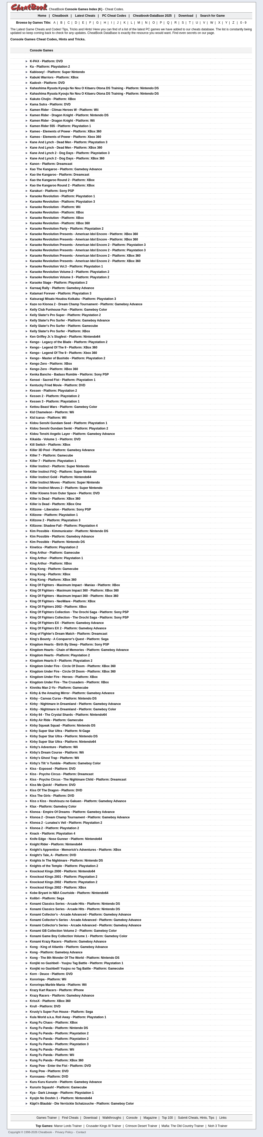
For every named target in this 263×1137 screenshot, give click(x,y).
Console (132, 1118)
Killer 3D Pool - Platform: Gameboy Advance (62, 450)
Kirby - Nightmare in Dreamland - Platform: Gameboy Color (73, 709)
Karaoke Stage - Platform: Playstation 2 (58, 282)
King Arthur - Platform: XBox (51, 563)
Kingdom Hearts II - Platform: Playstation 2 (61, 660)
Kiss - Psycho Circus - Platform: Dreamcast (61, 774)
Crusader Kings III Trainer (103, 1126)
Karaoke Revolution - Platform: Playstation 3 (62, 201)
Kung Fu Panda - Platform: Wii (52, 1049)
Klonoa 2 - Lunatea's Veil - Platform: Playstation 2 (66, 823)
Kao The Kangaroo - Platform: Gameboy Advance (66, 169)
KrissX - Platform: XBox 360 (50, 1001)
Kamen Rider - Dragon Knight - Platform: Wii (62, 120)
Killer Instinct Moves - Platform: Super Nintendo (65, 482)
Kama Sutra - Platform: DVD (50, 104)
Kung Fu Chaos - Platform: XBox (54, 1022)
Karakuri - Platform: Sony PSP (52, 191)
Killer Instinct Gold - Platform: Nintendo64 (60, 477)
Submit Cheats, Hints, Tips (196, 1118)
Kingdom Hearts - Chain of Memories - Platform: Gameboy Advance (79, 650)
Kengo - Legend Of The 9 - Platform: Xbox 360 (63, 353)
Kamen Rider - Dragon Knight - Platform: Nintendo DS (69, 115)
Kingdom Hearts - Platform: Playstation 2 (60, 655)
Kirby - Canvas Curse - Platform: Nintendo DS (63, 698)
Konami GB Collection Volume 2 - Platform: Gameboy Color (73, 931)
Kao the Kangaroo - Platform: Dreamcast (59, 174)
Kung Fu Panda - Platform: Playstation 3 (59, 1044)
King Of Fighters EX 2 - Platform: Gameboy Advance (68, 628)
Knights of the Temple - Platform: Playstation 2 (64, 866)
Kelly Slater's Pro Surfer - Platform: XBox (60, 331)
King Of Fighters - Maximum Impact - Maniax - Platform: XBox (75, 585)
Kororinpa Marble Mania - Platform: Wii (58, 985)
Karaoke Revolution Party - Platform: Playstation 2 (67, 228)
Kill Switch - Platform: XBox (50, 444)
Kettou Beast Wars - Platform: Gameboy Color (63, 407)
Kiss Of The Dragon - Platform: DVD (56, 790)
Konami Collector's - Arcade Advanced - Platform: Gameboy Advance (80, 914)
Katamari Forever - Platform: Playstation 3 (60, 293)
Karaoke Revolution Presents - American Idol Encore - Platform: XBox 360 (84, 234)
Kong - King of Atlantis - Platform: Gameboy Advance (69, 947)
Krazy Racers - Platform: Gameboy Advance (62, 995)
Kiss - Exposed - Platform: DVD (53, 769)
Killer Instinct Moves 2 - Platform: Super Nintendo (66, 488)
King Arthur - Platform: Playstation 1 (56, 558)
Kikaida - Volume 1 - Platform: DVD (55, 439)
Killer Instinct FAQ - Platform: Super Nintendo (63, 471)
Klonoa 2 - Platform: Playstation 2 (54, 828)
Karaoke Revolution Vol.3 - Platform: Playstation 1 (66, 266)
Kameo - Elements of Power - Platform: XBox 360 (65, 131)
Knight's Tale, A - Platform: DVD (53, 855)
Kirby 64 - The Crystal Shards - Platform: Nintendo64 (68, 715)
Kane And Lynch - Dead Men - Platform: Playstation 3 (68, 142)
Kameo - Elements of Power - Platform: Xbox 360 (65, 137)
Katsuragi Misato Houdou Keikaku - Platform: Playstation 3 (73, 299)
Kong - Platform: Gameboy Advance (56, 952)
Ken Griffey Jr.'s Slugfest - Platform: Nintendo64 (65, 336)
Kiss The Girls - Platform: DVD (52, 796)
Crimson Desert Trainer (141, 1126)
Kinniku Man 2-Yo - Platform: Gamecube (59, 688)
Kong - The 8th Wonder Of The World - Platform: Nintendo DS (74, 958)
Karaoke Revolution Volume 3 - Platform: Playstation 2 (69, 277)
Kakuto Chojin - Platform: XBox (53, 99)
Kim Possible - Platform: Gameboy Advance (62, 536)
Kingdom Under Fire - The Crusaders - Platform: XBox (69, 682)
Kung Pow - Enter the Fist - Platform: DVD (60, 1066)
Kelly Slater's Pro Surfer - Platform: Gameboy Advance (70, 320)
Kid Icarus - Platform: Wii (48, 417)
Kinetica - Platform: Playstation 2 (54, 547)
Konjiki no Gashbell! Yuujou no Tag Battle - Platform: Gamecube (77, 968)
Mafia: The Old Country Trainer (183, 1126)
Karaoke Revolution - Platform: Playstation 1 (62, 196)
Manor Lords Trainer (68, 1126)
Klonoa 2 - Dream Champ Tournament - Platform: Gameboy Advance (80, 817)
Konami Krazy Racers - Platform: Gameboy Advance (68, 941)
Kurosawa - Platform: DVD (49, 1076)
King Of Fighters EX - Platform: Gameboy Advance (67, 623)
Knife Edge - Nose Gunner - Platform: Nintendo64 (66, 839)
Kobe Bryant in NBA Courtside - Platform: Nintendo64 (69, 893)
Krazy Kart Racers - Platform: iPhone (57, 990)
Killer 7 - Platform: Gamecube (51, 455)
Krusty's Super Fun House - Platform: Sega (61, 1012)
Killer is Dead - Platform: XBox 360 (55, 498)
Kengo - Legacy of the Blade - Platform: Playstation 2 (68, 342)
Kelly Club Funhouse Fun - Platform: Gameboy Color (68, 309)
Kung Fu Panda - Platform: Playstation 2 (59, 1033)
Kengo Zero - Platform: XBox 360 (54, 369)
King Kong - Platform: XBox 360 (53, 579)
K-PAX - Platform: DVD (46, 61)
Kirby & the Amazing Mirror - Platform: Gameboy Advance (72, 693)
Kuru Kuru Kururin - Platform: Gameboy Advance (66, 1082)
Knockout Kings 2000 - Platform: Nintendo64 (62, 871)
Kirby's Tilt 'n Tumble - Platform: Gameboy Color (65, 763)
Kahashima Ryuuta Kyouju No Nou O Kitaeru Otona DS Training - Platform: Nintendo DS (94, 88)
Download (90, 1118)
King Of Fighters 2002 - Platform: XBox (58, 606)
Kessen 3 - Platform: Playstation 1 (54, 401)
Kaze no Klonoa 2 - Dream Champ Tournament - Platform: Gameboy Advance (86, 304)
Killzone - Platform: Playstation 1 (54, 515)
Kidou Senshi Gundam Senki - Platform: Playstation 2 (69, 428)
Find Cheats (70, 1118)
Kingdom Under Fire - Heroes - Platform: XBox (64, 677)
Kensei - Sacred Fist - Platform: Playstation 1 (62, 380)
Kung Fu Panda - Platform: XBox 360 (56, 1060)
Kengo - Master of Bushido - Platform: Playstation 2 (67, 358)
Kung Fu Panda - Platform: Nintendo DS (59, 1028)
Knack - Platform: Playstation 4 (52, 833)
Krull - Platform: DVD (45, 1006)
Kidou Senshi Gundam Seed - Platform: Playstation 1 (68, 423)
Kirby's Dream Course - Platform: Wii (57, 752)
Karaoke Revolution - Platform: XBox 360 (60, 223)
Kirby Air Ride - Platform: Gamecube (56, 720)
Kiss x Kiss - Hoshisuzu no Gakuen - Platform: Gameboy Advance (78, 801)
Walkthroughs (111, 1118)
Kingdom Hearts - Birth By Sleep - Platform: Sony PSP (69, 644)
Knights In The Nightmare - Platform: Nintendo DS (66, 860)
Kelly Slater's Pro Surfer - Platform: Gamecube (64, 326)
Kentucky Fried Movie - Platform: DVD (57, 385)
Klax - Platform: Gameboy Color (53, 806)
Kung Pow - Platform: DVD (49, 1071)
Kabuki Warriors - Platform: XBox (54, 77)
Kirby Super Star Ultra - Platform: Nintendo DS (64, 736)
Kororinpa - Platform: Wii (48, 979)
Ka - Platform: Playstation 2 (50, 66)
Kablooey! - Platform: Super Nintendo (57, 72)
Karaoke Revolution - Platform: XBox (57, 212)
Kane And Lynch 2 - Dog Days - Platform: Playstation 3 (70, 153)
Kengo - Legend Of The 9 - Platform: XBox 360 (63, 347)
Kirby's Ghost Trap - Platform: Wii (54, 758)
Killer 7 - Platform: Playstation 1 (53, 461)
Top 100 (167, 1118)
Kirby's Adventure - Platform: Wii (54, 747)
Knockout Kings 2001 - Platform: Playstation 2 (63, 877)
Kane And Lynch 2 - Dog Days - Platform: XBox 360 (67, 158)
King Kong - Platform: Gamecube (54, 569)
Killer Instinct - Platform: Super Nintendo (59, 466)
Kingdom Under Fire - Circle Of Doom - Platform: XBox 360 (73, 666)
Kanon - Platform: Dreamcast (51, 164)
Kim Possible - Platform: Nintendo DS (57, 542)
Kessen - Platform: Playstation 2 (53, 390)
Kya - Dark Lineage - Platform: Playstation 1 (62, 1093)
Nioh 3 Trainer (217, 1126)
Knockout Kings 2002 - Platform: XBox (58, 887)
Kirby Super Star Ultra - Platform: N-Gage (60, 731)
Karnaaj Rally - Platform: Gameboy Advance (62, 288)
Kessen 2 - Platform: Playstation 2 (54, 396)
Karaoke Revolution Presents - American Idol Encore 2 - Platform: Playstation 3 (88, 245)
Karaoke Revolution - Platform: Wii (55, 207)
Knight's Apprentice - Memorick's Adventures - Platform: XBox (75, 850)
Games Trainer (46, 1118)
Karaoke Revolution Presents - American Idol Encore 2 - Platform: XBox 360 (85, 255)
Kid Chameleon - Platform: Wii (52, 412)
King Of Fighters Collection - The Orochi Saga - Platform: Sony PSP (79, 612)
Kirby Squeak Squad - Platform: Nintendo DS (62, 725)
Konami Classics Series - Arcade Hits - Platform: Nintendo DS (75, 904)
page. (211, 33)
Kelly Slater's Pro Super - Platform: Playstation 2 (65, 315)
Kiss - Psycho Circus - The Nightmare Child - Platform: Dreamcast (78, 779)
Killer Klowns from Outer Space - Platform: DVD (65, 493)
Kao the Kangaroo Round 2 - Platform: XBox (62, 180)
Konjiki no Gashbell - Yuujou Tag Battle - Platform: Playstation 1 (76, 963)
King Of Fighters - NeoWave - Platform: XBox (63, 601)
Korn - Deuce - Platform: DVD (51, 974)
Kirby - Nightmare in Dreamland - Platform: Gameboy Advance (75, 704)
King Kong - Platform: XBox (50, 574)
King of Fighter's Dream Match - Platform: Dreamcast (68, 633)
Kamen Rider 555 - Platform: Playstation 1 (60, 126)
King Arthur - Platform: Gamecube (55, 552)
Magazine (150, 1118)
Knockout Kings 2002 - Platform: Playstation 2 (63, 882)
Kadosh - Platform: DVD (47, 83)
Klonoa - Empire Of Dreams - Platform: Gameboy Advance (72, 812)
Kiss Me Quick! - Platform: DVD (53, 785)
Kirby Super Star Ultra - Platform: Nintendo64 (63, 742)
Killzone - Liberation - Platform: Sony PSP (60, 509)
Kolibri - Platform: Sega (47, 898)
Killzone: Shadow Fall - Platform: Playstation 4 (64, 525)
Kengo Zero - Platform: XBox (51, 363)
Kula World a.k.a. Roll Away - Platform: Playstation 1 (68, 1017)
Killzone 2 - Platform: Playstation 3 (55, 520)
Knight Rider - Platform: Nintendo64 (56, 844)
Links (223, 1118)
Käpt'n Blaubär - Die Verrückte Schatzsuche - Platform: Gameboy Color (82, 1103)
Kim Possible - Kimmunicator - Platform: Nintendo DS (69, 531)
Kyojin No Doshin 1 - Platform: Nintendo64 (61, 1098)
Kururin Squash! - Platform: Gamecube (58, 1087)
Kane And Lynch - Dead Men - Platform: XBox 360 (66, 147)
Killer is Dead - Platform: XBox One (55, 504)
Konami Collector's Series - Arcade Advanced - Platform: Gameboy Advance (85, 920)
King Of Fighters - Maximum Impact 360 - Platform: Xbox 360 (74, 596)
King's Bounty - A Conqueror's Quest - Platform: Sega (69, 639)
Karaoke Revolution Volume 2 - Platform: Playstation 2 (69, 272)
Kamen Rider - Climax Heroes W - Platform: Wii (64, 110)
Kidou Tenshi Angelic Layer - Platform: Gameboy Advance (72, 434)
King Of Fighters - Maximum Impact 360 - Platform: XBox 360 (74, 590)
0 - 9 (243, 22)
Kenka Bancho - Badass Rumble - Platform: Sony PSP (69, 374)
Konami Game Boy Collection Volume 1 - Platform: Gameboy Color (78, 936)
